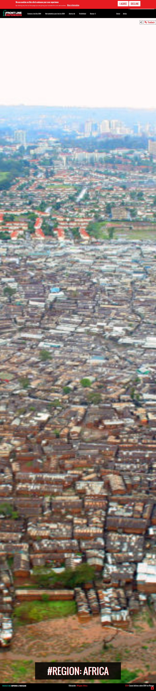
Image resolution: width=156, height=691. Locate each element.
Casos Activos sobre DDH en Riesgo (139, 685)
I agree (123, 4)
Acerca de (72, 13)
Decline (135, 4)
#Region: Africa (82, 685)
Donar (118, 14)
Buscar (93, 13)
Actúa (125, 14)
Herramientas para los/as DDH (55, 13)
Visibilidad (82, 13)
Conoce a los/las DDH (34, 13)
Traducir (151, 22)
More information (73, 5)
